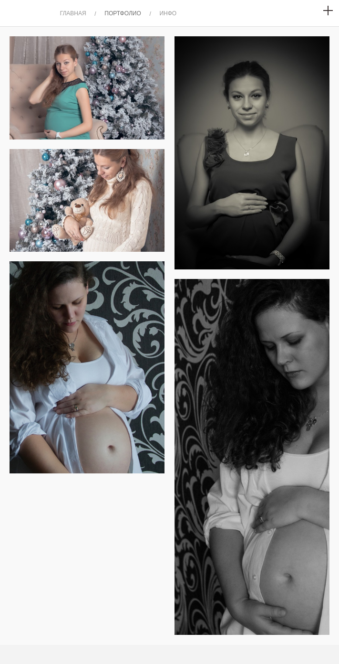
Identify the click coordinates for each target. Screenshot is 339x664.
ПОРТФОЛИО (122, 13)
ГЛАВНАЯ (73, 13)
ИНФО (167, 13)
